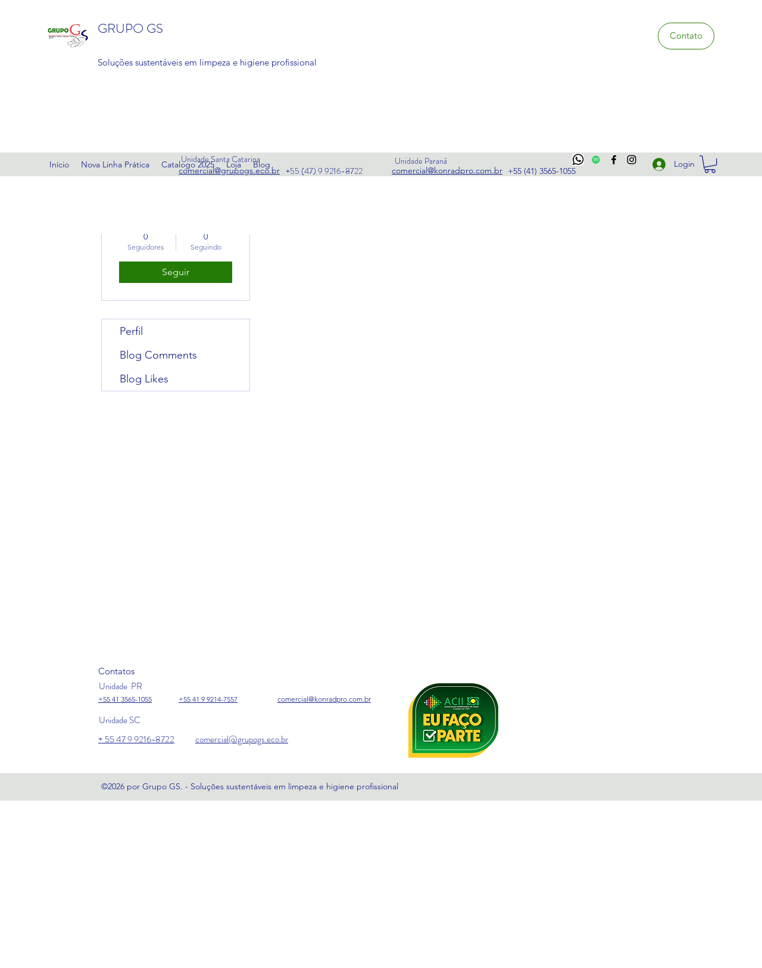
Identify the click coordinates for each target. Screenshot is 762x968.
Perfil (131, 331)
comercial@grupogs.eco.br (241, 739)
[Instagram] (632, 160)
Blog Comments (158, 355)
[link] (709, 164)
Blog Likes (144, 378)
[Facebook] (614, 160)
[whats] (578, 160)
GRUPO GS (130, 28)
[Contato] (686, 36)
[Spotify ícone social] (596, 160)
